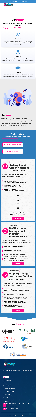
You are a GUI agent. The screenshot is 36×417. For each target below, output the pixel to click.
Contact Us (7, 397)
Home (6, 383)
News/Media (7, 394)
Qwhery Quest (8, 385)
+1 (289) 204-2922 (23, 1)
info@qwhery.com (13, 1)
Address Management (10, 388)
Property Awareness (9, 391)
